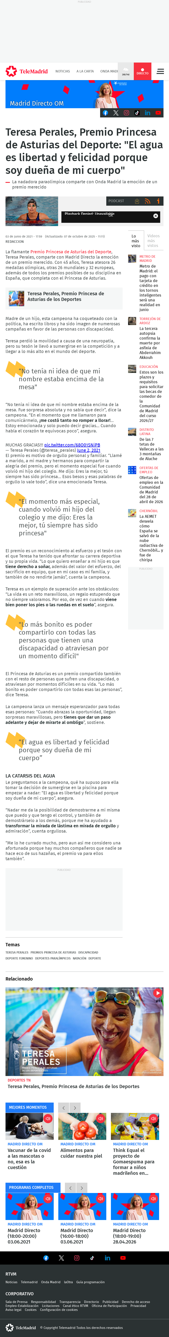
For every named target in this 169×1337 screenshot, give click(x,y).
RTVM (11, 1274)
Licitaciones (50, 1306)
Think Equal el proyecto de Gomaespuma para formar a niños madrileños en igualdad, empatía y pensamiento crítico (135, 1126)
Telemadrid (29, 1282)
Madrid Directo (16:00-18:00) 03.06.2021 (82, 1206)
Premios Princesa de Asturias (53, 952)
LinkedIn (147, 112)
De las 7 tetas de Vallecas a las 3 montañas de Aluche (132, 432)
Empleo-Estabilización (22, 1306)
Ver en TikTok (92, 1258)
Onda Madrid (111, 71)
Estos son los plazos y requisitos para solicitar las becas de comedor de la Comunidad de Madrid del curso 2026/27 (132, 369)
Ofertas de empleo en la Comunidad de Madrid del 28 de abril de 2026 (132, 470)
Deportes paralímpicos (53, 958)
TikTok (137, 112)
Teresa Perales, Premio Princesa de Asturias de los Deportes (16, 298)
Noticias (62, 71)
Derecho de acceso (136, 1302)
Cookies (31, 1310)
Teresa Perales (17, 952)
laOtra (68, 1282)
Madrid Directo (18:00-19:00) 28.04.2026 (135, 1206)
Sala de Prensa (17, 1302)
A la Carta (85, 71)
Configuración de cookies (59, 1310)
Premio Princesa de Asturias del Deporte (70, 252)
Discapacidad (88, 952)
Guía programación (90, 1282)
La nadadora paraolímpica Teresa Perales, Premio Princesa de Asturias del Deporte (32, 211)
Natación (79, 958)
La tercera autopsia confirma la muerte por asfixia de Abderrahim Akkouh (132, 321)
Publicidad (110, 1302)
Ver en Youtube (123, 1258)
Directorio (91, 1302)
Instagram (126, 112)
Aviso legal (13, 1310)
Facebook (105, 112)
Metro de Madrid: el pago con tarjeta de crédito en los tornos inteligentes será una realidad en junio (132, 259)
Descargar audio (137, 201)
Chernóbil (149, 511)
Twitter (116, 112)
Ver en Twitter (61, 1258)
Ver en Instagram (76, 1258)
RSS (147, 201)
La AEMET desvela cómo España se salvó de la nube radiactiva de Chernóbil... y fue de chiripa (132, 513)
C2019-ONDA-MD (84, 94)
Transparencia (70, 1302)
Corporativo (20, 1294)
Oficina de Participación (109, 1306)
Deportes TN (19, 1080)
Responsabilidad (43, 1302)
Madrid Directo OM (25, 1144)
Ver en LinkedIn (107, 1258)
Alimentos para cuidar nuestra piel (82, 1126)
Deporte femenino (19, 958)
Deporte (94, 958)
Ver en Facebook (46, 1258)
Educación (149, 367)
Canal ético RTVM (75, 1306)
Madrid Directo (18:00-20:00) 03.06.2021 (30, 1206)
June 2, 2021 (88, 450)
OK (111, 215)
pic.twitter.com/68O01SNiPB (72, 445)
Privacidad (138, 1306)
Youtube (158, 112)
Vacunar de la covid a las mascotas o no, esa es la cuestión (30, 1126)
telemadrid (21, 1328)
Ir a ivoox (158, 201)
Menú (160, 71)
